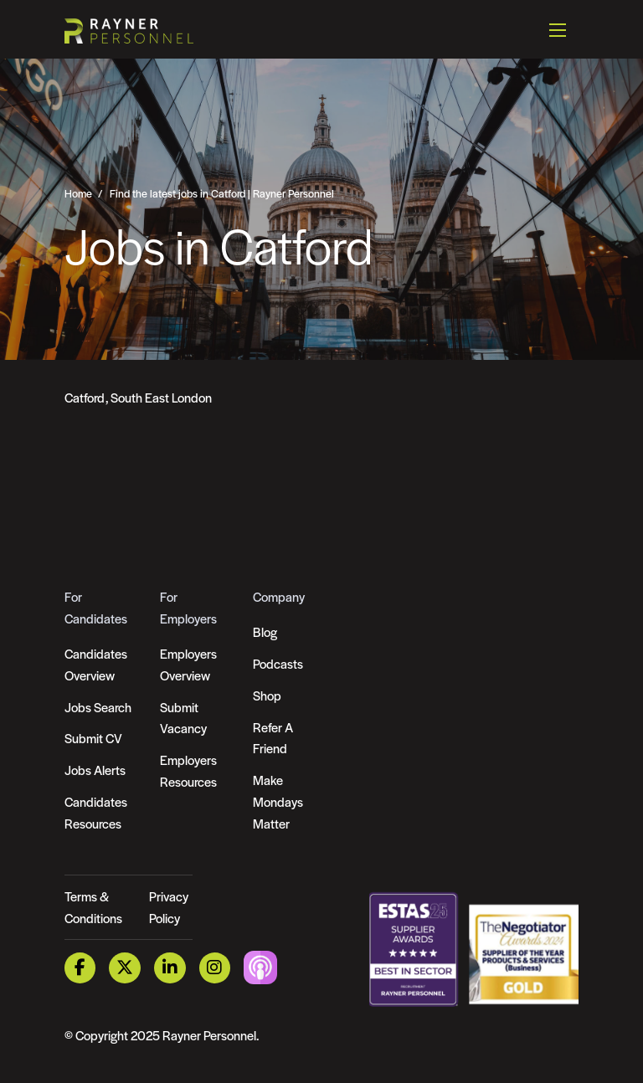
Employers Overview (188, 664)
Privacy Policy (168, 906)
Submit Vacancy (183, 717)
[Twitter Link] (125, 967)
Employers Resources (188, 770)
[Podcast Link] (260, 966)
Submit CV (93, 738)
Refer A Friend (273, 737)
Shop (267, 695)
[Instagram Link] (215, 967)
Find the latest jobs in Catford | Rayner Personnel (222, 193)
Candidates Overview (95, 664)
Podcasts (278, 663)
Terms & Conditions (93, 906)
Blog (265, 631)
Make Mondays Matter (278, 801)
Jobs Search (97, 707)
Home (78, 193)
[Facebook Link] (80, 967)
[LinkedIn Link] (170, 967)
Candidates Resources (95, 812)
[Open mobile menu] (558, 29)
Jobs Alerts (95, 769)
